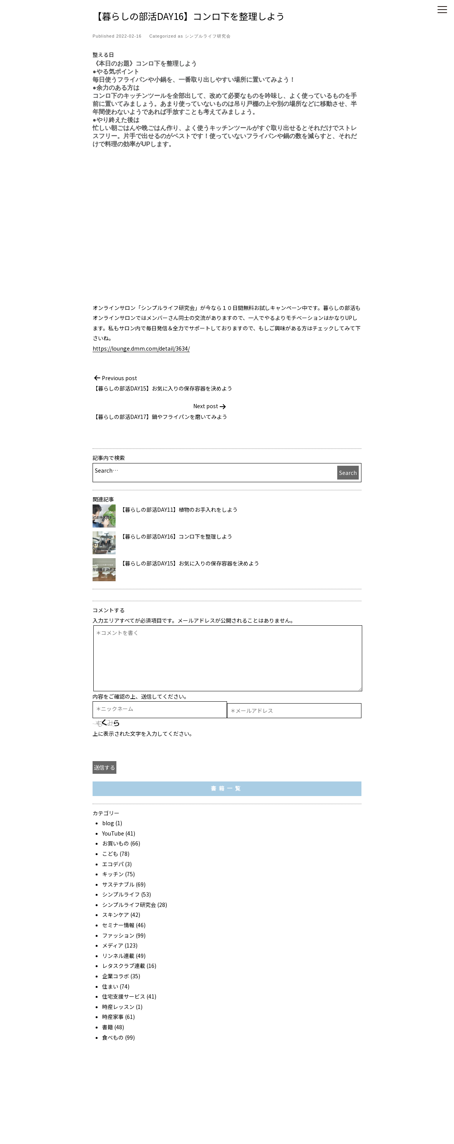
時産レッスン (118, 1006)
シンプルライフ (121, 894)
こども (110, 853)
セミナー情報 (118, 925)
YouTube (113, 833)
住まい (110, 986)
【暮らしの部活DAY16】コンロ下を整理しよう (175, 536)
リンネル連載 (118, 955)
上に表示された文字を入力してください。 (144, 733)
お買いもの (115, 843)
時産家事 (113, 1016)
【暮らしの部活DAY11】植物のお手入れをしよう (178, 509)
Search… (106, 470)
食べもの (113, 1037)
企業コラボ (115, 976)
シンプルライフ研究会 (208, 36)
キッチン (113, 874)
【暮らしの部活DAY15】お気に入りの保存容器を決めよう (189, 563)
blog (108, 823)
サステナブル (118, 884)
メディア (112, 945)
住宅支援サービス (123, 996)
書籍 (107, 1027)
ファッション (118, 935)
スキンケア (115, 914)
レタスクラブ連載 (123, 965)
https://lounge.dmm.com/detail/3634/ (141, 348)
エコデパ (113, 864)
